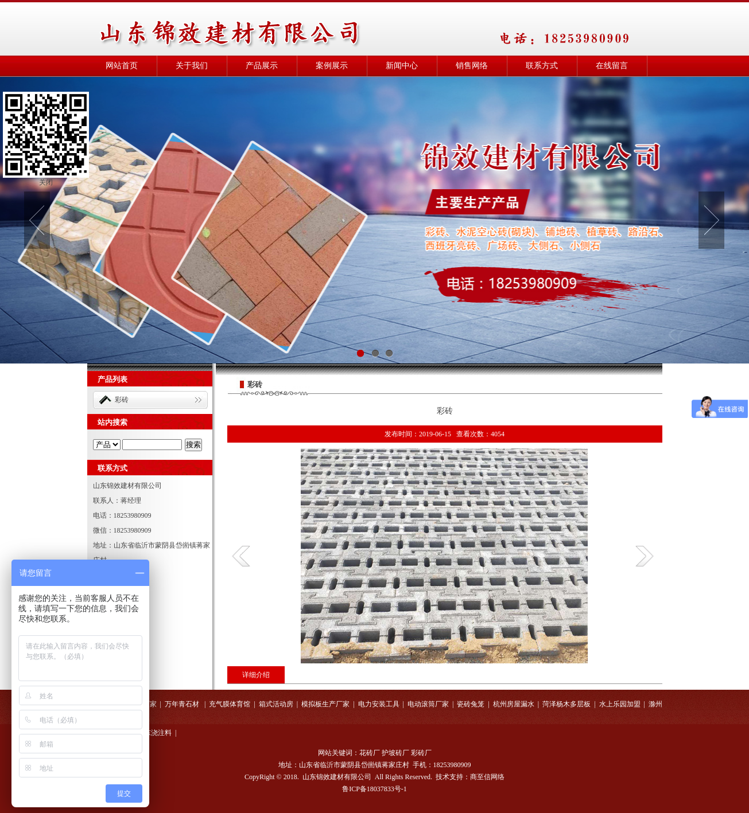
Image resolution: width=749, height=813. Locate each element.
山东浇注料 (154, 733)
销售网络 (472, 65)
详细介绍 (256, 675)
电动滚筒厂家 (428, 704)
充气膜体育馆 (229, 704)
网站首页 (122, 65)
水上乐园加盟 (620, 704)
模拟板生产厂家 (325, 704)
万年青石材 (183, 704)
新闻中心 (402, 65)
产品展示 (262, 65)
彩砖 (122, 400)
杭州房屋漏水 (513, 704)
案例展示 (332, 65)
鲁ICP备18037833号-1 (374, 789)
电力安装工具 (378, 704)
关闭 (46, 182)
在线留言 (612, 65)
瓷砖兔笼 (470, 704)
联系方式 (542, 65)
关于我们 (192, 65)
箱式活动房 (276, 704)
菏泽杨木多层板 (566, 704)
